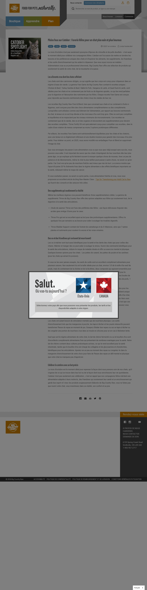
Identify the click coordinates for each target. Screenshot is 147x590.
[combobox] (139, 587)
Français (137, 588)
